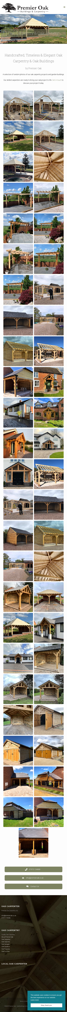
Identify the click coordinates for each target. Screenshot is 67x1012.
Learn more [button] (35, 1000)
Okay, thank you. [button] (46, 1005)
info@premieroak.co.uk (8, 915)
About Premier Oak (7, 937)
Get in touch (56, 80)
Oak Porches (5, 951)
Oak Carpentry (5, 939)
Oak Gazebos (5, 946)
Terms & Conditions (25, 1001)
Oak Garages (5, 944)
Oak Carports (5, 942)
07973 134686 (5, 918)
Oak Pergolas (5, 949)
